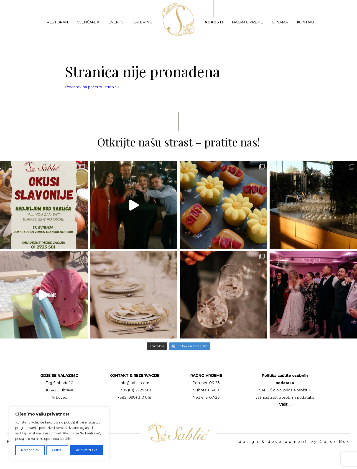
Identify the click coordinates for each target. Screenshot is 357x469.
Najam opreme (247, 22)
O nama (280, 22)
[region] (59, 433)
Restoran (57, 22)
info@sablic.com (134, 383)
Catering (142, 22)
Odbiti (57, 450)
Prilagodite (30, 450)
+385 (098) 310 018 (134, 397)
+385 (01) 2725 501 (134, 390)
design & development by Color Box (294, 442)
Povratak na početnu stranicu (92, 87)
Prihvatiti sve (86, 450)
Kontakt (306, 22)
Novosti (214, 22)
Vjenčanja (88, 22)
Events (116, 22)
